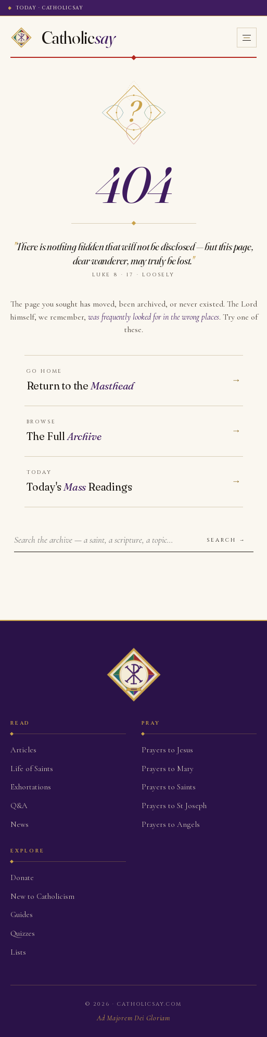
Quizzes (22, 933)
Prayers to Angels (171, 824)
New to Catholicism (42, 896)
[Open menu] (247, 37)
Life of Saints (31, 768)
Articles (23, 749)
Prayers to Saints (169, 786)
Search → (226, 540)
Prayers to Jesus (167, 749)
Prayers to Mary (168, 768)
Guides (21, 914)
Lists (18, 952)
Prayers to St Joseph (174, 805)
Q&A (19, 805)
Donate (22, 877)
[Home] (63, 37)
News (19, 824)
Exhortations (30, 786)
